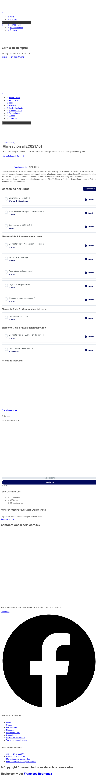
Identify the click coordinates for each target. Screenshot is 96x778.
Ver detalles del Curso (14, 156)
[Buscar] (2, 25)
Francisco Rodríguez (38, 773)
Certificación (8, 142)
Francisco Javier (9, 410)
